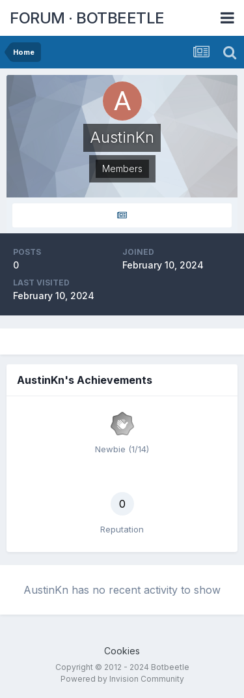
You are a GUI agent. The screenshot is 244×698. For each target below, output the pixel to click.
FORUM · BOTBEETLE (87, 17)
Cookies (122, 650)
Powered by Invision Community (122, 679)
